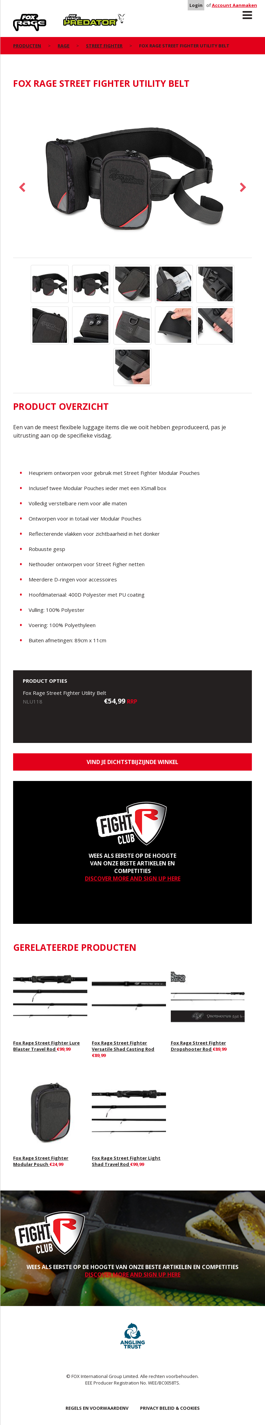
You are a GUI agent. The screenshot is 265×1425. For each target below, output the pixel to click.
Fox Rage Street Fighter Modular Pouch (40, 1161)
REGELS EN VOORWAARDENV (97, 1408)
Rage (19, 17)
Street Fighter (104, 46)
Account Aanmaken (234, 5)
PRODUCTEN (27, 46)
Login (196, 5)
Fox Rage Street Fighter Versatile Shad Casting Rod (123, 1046)
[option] (132, 177)
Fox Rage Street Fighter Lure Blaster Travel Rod (46, 1046)
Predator (74, 17)
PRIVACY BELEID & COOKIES (170, 1408)
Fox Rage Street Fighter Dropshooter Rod (198, 1046)
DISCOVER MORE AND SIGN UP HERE (132, 878)
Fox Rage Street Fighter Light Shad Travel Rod (126, 1161)
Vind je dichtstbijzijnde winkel (132, 762)
